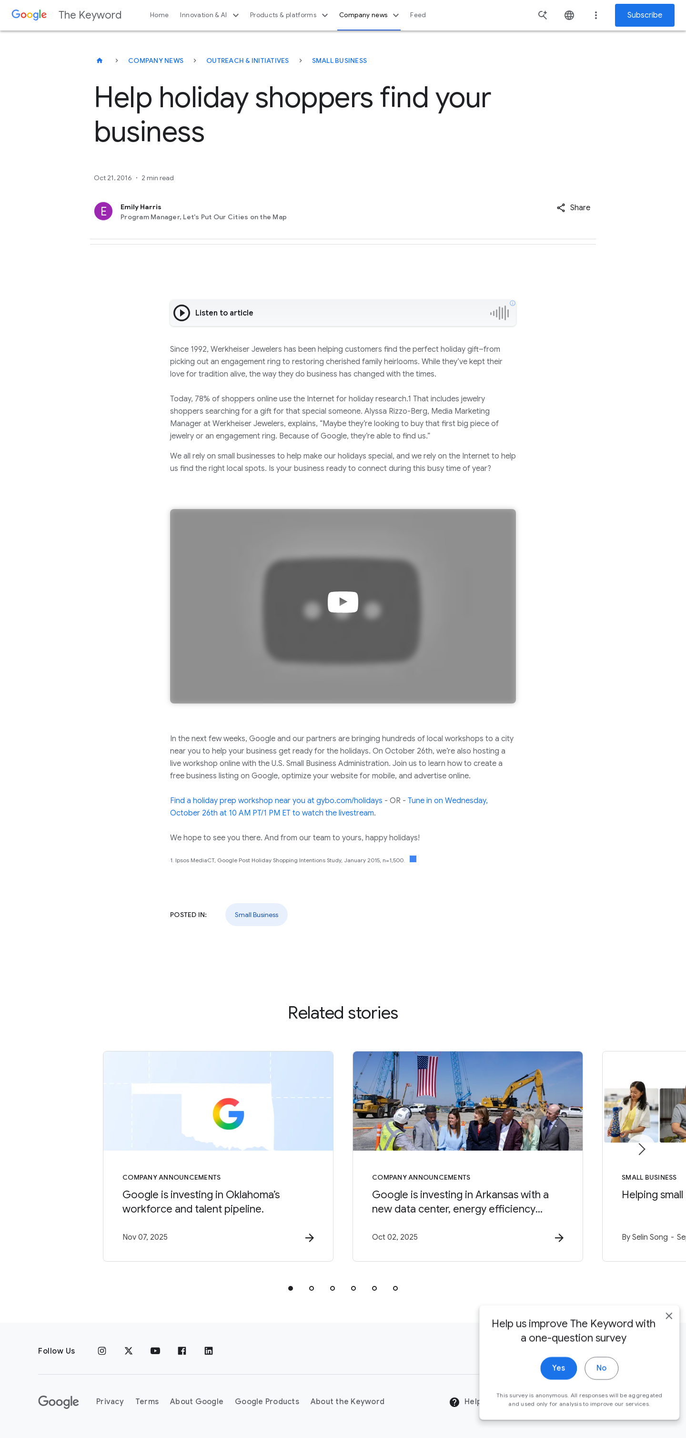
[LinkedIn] (208, 1351)
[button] (573, 207)
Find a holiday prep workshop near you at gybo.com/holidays (276, 801)
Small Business (339, 60)
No (589, 1390)
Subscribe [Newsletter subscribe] (644, 15)
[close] (656, 1337)
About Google (196, 1402)
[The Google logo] (58, 1402)
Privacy (110, 1402)
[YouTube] (155, 1351)
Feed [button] (418, 15)
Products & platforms (290, 15)
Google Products (267, 1402)
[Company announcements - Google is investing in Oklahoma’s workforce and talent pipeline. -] (218, 1156)
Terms (147, 1402)
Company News (155, 60)
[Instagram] (102, 1351)
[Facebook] (182, 1351)
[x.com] (128, 1351)
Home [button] (159, 15)
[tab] (290, 1288)
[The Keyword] (99, 60)
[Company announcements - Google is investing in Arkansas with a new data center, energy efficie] (468, 1156)
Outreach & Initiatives (247, 60)
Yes (546, 1390)
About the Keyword (347, 1402)
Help (465, 1402)
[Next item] (641, 1149)
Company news (370, 15)
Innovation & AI (210, 15)
